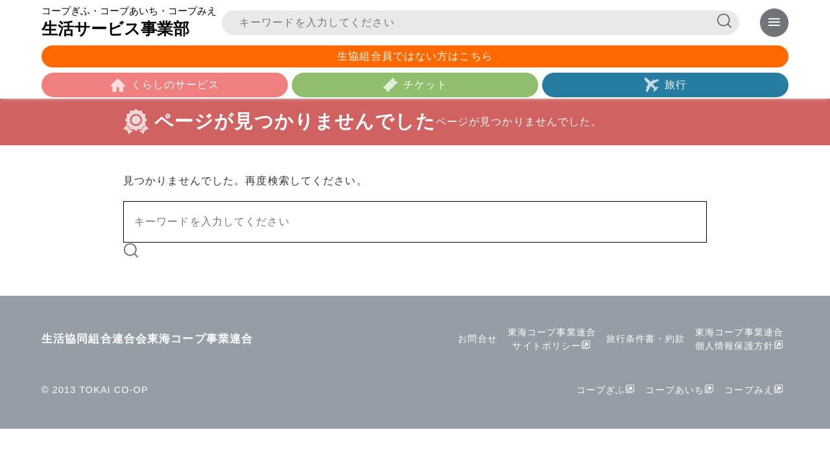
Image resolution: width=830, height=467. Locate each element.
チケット (425, 84)
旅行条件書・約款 (645, 338)
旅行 (676, 84)
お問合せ (477, 338)
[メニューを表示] (774, 22)
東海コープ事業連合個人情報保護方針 (739, 339)
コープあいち (674, 390)
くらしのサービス (175, 84)
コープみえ (749, 390)
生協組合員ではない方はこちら (415, 56)
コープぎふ (601, 390)
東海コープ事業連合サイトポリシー (552, 339)
